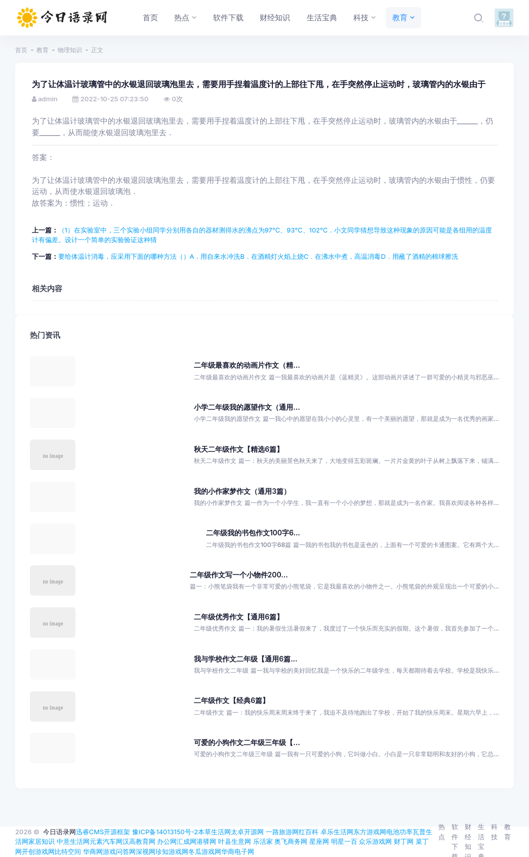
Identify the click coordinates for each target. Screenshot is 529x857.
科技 (494, 832)
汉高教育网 (139, 841)
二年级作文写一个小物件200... (239, 574)
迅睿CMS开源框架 (103, 832)
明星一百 (344, 841)
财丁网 (404, 841)
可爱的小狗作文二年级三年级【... (247, 742)
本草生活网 (214, 832)
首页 (21, 50)
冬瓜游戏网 (204, 851)
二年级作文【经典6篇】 (231, 700)
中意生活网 (73, 841)
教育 (42, 50)
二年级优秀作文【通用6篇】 (238, 616)
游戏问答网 (119, 851)
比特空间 (68, 851)
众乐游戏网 (375, 841)
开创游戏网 (38, 851)
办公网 (167, 841)
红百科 (308, 832)
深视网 (145, 851)
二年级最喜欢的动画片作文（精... (247, 365)
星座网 (319, 841)
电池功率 (399, 832)
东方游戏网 (369, 832)
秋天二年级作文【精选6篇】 (238, 449)
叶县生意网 (234, 841)
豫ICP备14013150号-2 (165, 832)
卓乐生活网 (336, 832)
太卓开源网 (247, 832)
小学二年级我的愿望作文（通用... (247, 407)
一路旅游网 (282, 832)
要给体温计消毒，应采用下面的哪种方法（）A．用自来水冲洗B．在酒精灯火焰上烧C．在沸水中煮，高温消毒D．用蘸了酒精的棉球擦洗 (258, 256)
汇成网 (186, 841)
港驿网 (206, 841)
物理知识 (70, 50)
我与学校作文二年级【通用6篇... (245, 658)
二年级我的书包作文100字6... (253, 532)
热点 (441, 832)
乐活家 (263, 841)
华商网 (93, 851)
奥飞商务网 (290, 841)
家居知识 (41, 841)
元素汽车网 (106, 841)
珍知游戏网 (171, 851)
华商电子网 (237, 851)
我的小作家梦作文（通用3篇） (242, 491)
